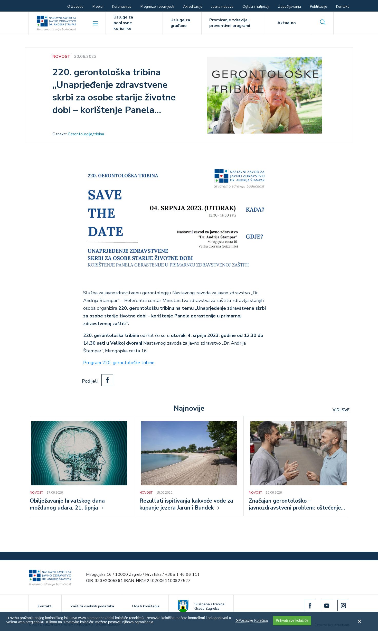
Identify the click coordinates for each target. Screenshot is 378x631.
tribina (98, 134)
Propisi (97, 6)
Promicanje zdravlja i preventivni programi (229, 23)
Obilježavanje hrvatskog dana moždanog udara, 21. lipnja (68, 504)
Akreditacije (192, 6)
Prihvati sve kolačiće (292, 620)
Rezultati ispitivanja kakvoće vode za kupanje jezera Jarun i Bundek (187, 504)
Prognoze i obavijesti (157, 6)
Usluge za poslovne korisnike (123, 22)
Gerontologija (80, 134)
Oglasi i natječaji (255, 6)
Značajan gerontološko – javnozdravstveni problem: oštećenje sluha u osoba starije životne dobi (297, 504)
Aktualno (286, 23)
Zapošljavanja (289, 6)
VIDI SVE (341, 409)
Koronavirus (121, 6)
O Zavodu (75, 6)
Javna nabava (222, 6)
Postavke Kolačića (253, 620)
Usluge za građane (180, 23)
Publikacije (318, 6)
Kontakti (342, 6)
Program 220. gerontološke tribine (120, 363)
